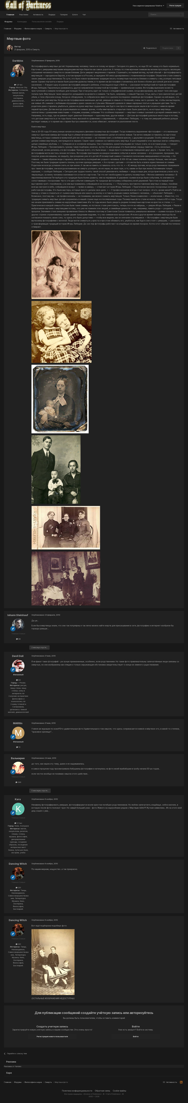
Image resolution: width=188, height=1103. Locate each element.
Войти (136, 1036)
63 (18, 680)
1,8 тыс (18, 85)
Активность (38, 14)
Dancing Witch (18, 863)
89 (18, 639)
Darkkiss (18, 60)
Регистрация (175, 5)
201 (18, 887)
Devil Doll (18, 656)
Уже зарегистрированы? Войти (148, 6)
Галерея (63, 14)
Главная (10, 15)
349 (18, 782)
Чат (84, 14)
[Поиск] (156, 14)
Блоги (75, 14)
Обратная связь (102, 1091)
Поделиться (150, 48)
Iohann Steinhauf (17, 615)
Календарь (22, 21)
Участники (23, 14)
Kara (18, 799)
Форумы (8, 21)
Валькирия (18, 758)
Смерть (36, 49)
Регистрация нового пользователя (52, 1036)
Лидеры (59, 21)
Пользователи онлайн (42, 21)
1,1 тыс (18, 823)
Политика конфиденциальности (77, 1091)
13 (18, 747)
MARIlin (17, 723)
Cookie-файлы (119, 1091)
